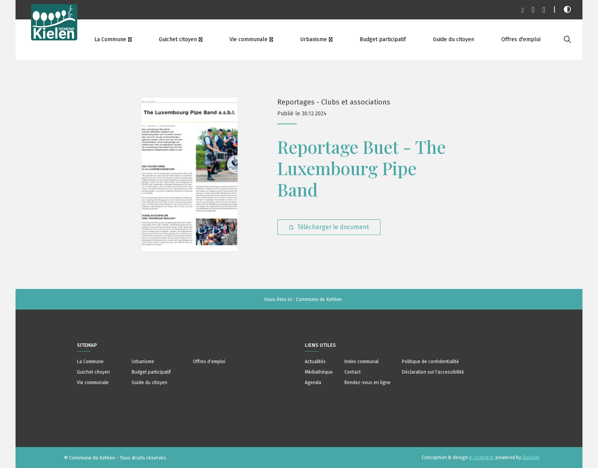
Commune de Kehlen (319, 299)
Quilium (531, 457)
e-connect (481, 457)
